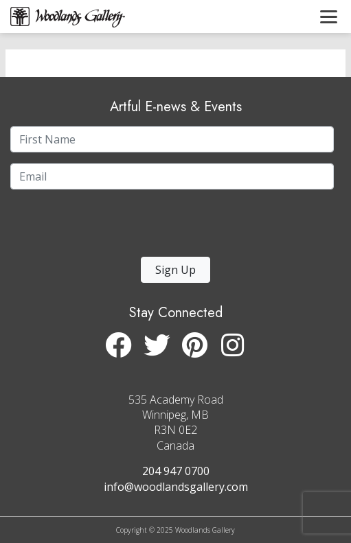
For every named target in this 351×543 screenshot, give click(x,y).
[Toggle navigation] (329, 16)
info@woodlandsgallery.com (176, 486)
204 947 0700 (176, 470)
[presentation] (94, 227)
